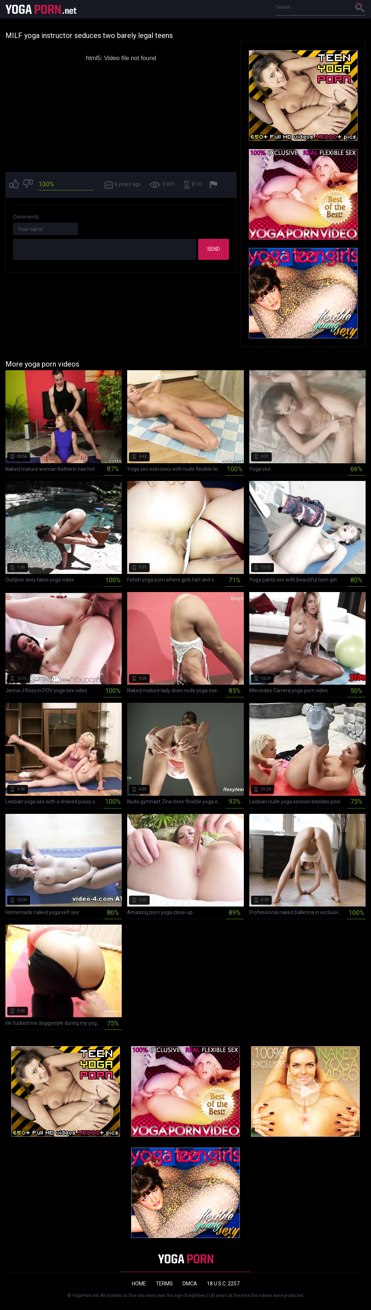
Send (213, 249)
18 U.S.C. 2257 (223, 1283)
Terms (164, 1283)
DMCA (190, 1283)
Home (139, 1283)
